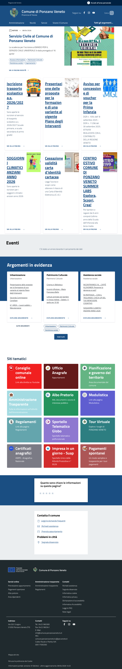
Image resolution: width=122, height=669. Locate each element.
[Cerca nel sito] (111, 13)
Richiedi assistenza (69, 585)
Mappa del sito (13, 654)
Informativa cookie (69, 593)
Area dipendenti (14, 596)
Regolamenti (40, 589)
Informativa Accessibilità (71, 604)
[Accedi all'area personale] (100, 3)
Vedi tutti (61, 336)
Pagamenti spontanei (16, 589)
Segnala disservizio (69, 589)
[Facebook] (81, 12)
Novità (33, 22)
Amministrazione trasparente (46, 585)
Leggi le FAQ (67, 608)
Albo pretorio (13, 593)
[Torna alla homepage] (50, 570)
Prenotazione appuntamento (19, 585)
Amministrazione (16, 22)
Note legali (66, 611)
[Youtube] (90, 12)
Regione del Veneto (14, 3)
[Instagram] (85, 12)
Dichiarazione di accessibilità (73, 600)
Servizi (44, 22)
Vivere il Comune (60, 22)
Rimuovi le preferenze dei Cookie (20, 661)
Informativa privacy (69, 596)
